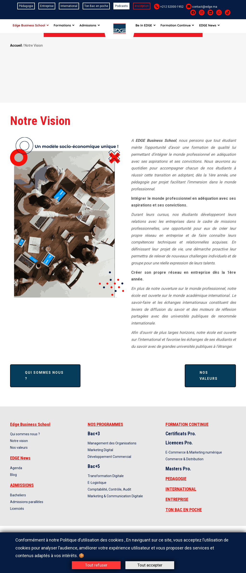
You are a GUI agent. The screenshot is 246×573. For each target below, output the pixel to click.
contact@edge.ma (204, 6)
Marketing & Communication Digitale (115, 496)
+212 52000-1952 (172, 6)
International (69, 6)
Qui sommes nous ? (44, 375)
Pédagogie (26, 6)
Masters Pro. (178, 469)
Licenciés (17, 509)
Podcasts (121, 6)
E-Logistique (97, 483)
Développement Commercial (109, 457)
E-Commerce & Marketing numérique (194, 452)
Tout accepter (149, 565)
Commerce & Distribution (184, 459)
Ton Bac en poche (96, 6)
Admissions (92, 26)
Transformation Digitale (106, 476)
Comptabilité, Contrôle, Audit (109, 489)
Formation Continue (180, 26)
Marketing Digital (100, 450)
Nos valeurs (209, 375)
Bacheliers (18, 495)
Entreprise (47, 6)
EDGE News (214, 26)
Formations (65, 26)
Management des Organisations (112, 443)
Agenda (16, 468)
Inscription (142, 6)
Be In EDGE (148, 26)
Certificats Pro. (181, 433)
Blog (13, 475)
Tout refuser (96, 565)
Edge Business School (31, 26)
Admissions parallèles (26, 502)
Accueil (16, 45)
